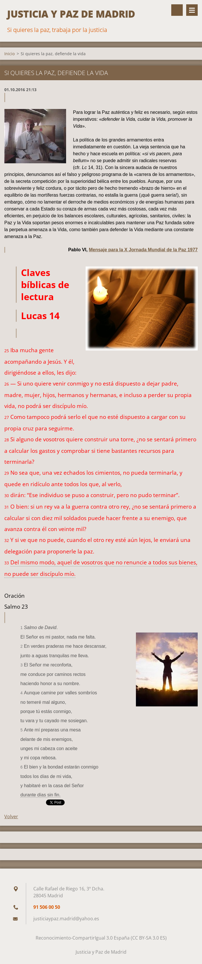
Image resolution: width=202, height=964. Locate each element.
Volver (11, 816)
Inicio (9, 53)
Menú (192, 10)
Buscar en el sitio (177, 10)
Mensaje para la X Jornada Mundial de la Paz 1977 (143, 249)
